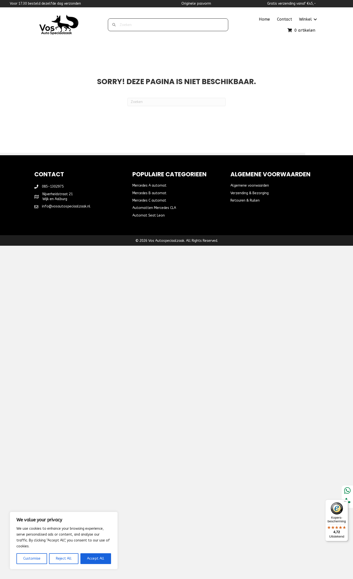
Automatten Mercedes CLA (154, 208)
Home (264, 19)
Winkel (305, 19)
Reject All (64, 558)
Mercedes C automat (149, 200)
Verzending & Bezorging (249, 193)
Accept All (95, 558)
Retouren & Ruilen (245, 200)
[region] (64, 540)
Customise (31, 558)
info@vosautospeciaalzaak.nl (66, 206)
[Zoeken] (176, 102)
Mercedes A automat (149, 185)
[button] (315, 19)
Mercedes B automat (149, 193)
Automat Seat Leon (148, 215)
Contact (284, 19)
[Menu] (345, 502)
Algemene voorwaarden (249, 185)
